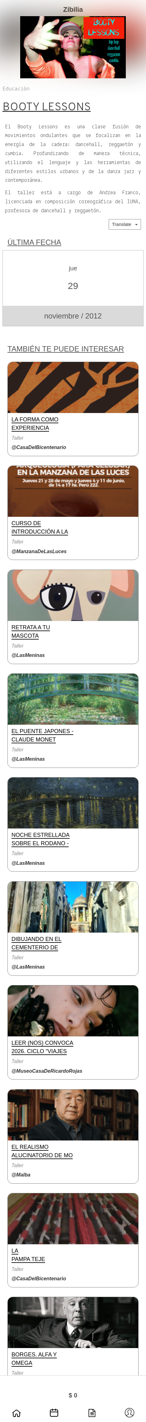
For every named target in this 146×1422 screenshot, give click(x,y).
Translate (125, 224)
